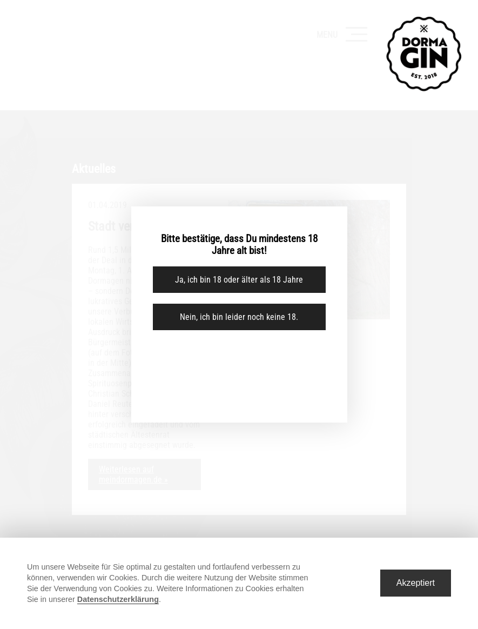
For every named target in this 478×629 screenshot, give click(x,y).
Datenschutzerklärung (118, 599)
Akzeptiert (415, 582)
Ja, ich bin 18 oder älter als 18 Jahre (239, 280)
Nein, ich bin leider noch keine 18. (239, 317)
